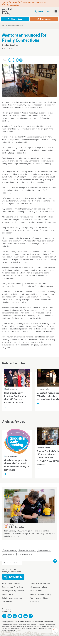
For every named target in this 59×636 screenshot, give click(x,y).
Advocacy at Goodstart (40, 583)
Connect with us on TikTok (31, 616)
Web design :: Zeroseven (44, 621)
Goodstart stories (8, 554)
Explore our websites (12, 563)
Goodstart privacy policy (40, 594)
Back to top (55, 561)
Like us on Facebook (4, 616)
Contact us (34, 601)
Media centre (7, 594)
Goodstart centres (44, 550)
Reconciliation (36, 590)
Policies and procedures (12, 598)
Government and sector (25, 554)
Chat (54, 631)
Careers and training (38, 587)
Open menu (56, 11)
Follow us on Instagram (10, 616)
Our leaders (7, 601)
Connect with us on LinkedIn (25, 616)
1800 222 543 (42, 11)
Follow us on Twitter (15, 616)
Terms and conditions (39, 598)
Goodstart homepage (7, 11)
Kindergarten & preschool (13, 590)
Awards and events (9, 550)
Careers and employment (27, 550)
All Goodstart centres (11, 583)
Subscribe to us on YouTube (20, 616)
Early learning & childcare (12, 587)
